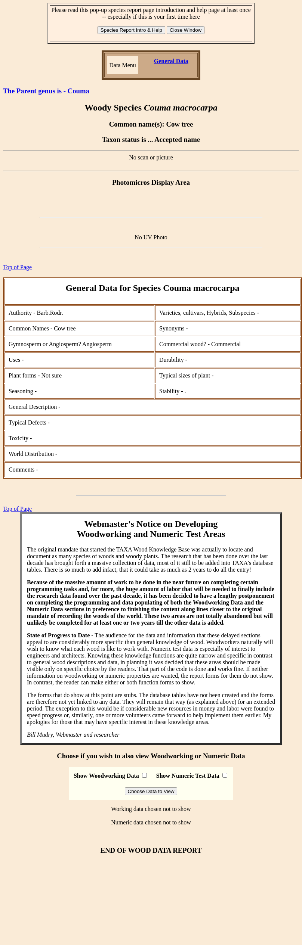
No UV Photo (151, 237)
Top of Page (17, 267)
